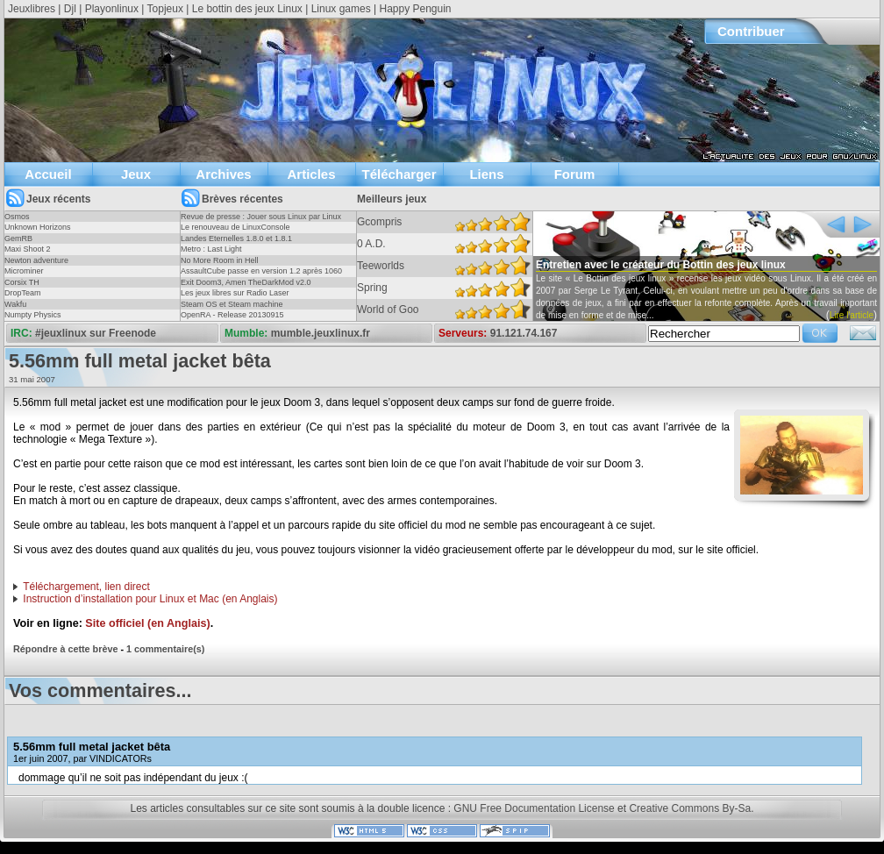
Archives (223, 174)
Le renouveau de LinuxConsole (235, 227)
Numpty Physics (32, 314)
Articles (311, 174)
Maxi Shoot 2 (27, 249)
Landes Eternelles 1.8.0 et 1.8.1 (236, 238)
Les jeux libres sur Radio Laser (235, 292)
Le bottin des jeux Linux (247, 9)
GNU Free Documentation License (533, 808)
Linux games (341, 9)
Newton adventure (36, 260)
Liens (486, 174)
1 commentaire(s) (165, 649)
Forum (574, 174)
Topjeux (165, 9)
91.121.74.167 (524, 333)
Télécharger (398, 174)
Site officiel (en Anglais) (147, 623)
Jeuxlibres (31, 9)
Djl (70, 9)
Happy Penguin (415, 9)
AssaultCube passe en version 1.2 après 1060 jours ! (261, 276)
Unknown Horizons (37, 227)
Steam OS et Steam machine (232, 304)
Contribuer (751, 31)
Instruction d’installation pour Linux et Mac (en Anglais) (150, 599)
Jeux (136, 174)
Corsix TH (21, 282)
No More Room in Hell (220, 260)
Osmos (17, 216)
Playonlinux (112, 9)
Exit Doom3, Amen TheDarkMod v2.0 (245, 282)
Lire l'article (851, 315)
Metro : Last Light (211, 249)
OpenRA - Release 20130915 (232, 314)
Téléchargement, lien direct (86, 586)
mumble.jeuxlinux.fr (320, 333)
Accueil (48, 174)
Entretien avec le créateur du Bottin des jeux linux (661, 265)
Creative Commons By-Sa (690, 808)
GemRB (18, 238)
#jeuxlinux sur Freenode (95, 333)
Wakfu (15, 304)
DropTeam (22, 292)
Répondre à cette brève (65, 649)
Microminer (24, 271)
